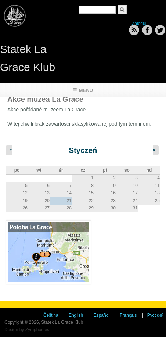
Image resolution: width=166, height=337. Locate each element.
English (76, 315)
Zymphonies (37, 329)
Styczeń (83, 150)
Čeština (50, 315)
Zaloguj (139, 23)
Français (128, 315)
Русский (155, 315)
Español (101, 315)
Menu (86, 90)
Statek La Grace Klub (27, 58)
